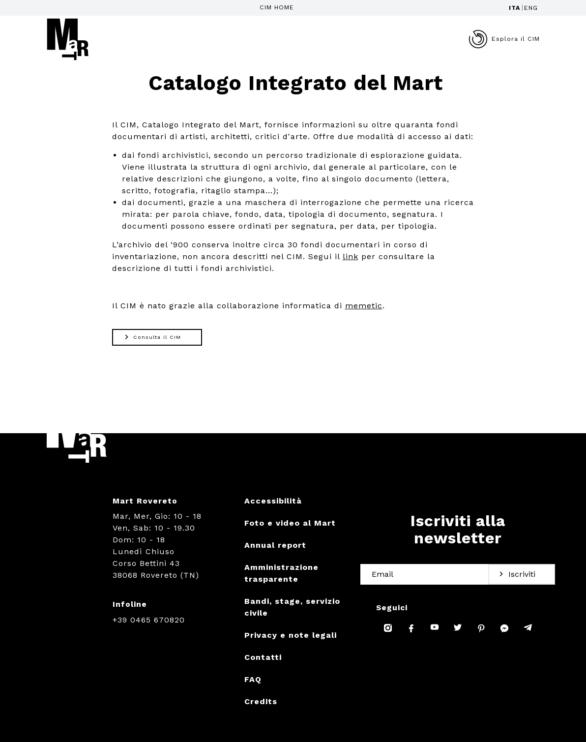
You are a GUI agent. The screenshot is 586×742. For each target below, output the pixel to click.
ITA (514, 7)
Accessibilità (273, 500)
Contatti (263, 657)
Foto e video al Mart (290, 523)
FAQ (253, 679)
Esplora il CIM (504, 39)
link (350, 256)
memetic (363, 305)
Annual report (275, 545)
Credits (260, 701)
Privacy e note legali (290, 635)
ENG (531, 7)
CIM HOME (277, 7)
